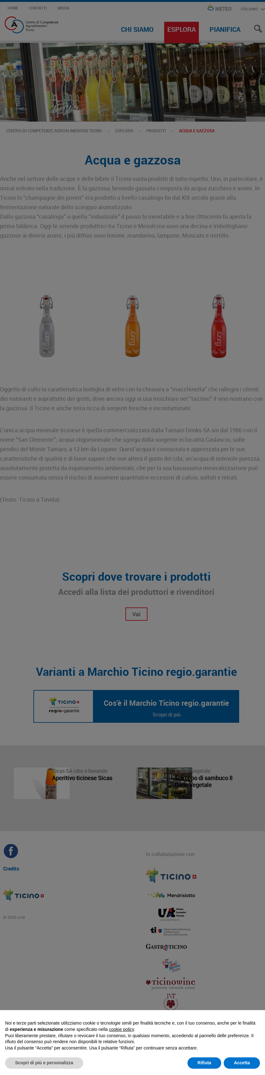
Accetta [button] (242, 1062)
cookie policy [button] (121, 1029)
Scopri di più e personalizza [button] (44, 1062)
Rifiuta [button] (204, 1062)
